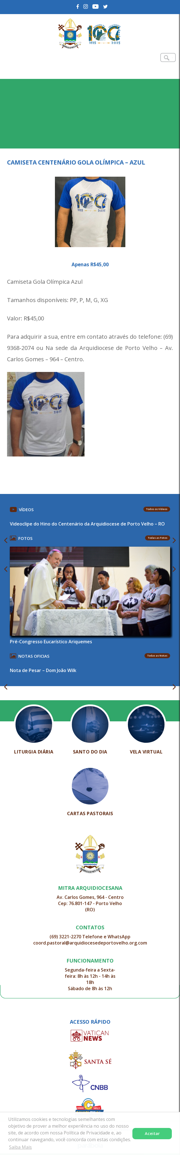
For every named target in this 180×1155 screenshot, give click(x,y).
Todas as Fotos (157, 538)
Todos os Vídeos (156, 509)
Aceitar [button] (152, 1133)
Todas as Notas (157, 655)
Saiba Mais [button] (20, 1147)
